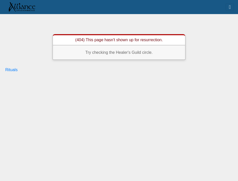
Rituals (11, 70)
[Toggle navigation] (230, 7)
